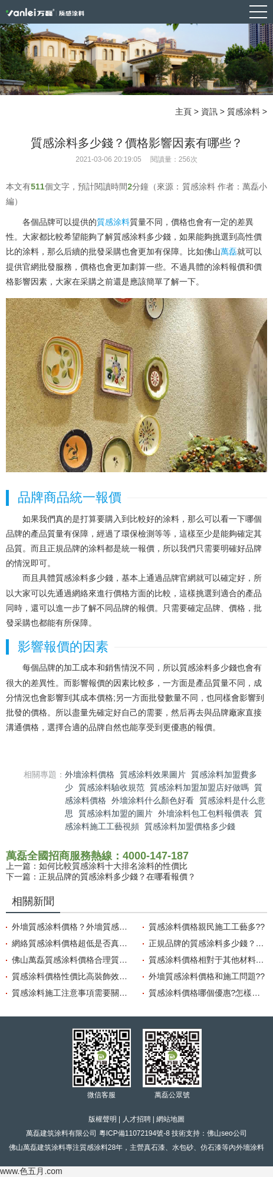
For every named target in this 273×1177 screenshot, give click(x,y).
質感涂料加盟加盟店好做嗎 (199, 787)
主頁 (183, 111)
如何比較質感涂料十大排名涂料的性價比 (113, 866)
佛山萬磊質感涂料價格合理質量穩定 (71, 960)
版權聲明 (102, 1119)
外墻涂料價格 (89, 774)
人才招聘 (137, 1119)
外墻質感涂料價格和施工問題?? (207, 976)
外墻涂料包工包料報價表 (203, 813)
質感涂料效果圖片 (153, 774)
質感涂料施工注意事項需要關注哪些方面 (71, 993)
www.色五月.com (31, 1171)
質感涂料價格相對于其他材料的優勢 (208, 960)
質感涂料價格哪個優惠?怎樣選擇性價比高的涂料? (208, 993)
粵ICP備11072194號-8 (134, 1133)
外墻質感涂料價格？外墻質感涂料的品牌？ (71, 926)
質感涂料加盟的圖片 (115, 813)
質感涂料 (243, 111)
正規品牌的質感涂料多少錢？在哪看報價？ (117, 876)
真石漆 (154, 1147)
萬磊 (229, 251)
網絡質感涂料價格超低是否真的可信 (71, 943)
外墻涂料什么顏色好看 (152, 800)
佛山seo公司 (226, 1133)
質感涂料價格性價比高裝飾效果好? (71, 976)
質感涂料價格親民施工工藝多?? (207, 926)
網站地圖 (170, 1119)
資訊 (209, 111)
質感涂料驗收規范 (111, 787)
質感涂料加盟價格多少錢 (189, 826)
